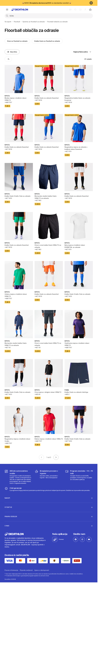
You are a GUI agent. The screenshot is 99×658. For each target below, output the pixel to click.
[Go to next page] (55, 457)
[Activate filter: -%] (8, 59)
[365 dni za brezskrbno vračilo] (18, 477)
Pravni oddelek (11, 516)
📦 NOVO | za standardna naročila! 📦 (46, 3)
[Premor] (91, 3)
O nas (7, 526)
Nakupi (7, 498)
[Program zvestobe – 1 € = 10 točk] (79, 477)
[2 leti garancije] (47, 489)
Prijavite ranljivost (26, 570)
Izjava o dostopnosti (41, 570)
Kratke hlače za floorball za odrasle (47, 41)
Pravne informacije (11, 570)
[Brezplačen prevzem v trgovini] (49, 477)
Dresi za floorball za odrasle (17, 41)
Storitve (8, 507)
